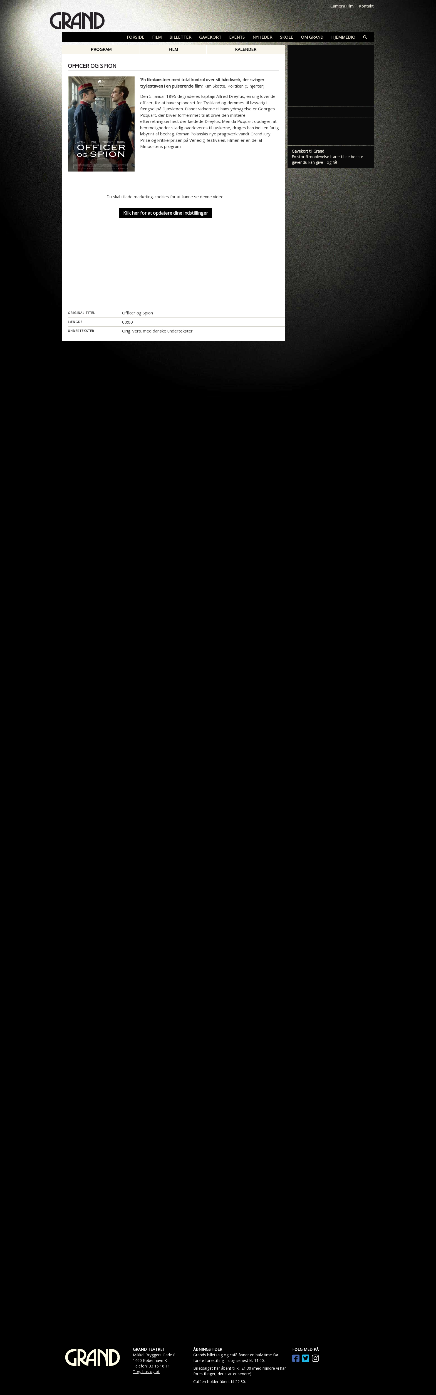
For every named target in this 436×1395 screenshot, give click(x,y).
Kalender (245, 49)
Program (101, 49)
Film (173, 49)
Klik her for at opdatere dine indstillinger (165, 213)
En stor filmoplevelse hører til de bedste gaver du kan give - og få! (327, 159)
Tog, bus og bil (146, 1371)
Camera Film (342, 6)
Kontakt (366, 6)
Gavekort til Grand (308, 151)
